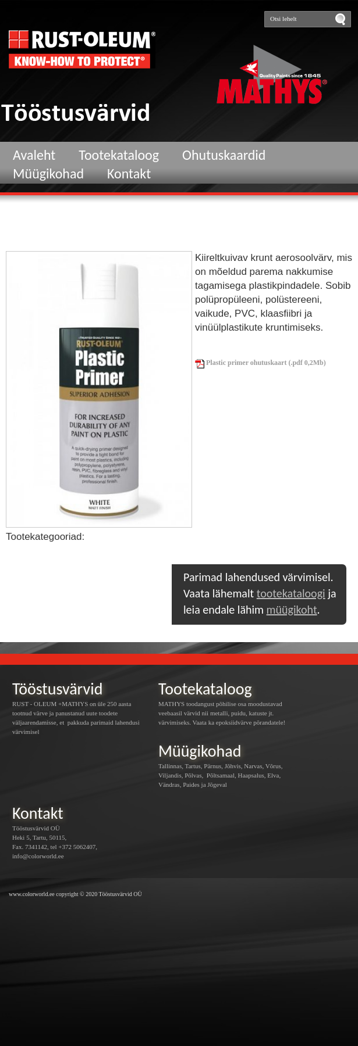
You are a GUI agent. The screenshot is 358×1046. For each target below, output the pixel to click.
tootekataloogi (291, 593)
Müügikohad (48, 173)
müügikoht (292, 610)
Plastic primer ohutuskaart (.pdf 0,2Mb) (260, 363)
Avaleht (34, 154)
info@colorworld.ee (38, 855)
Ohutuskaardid (223, 154)
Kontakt (129, 173)
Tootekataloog (119, 154)
